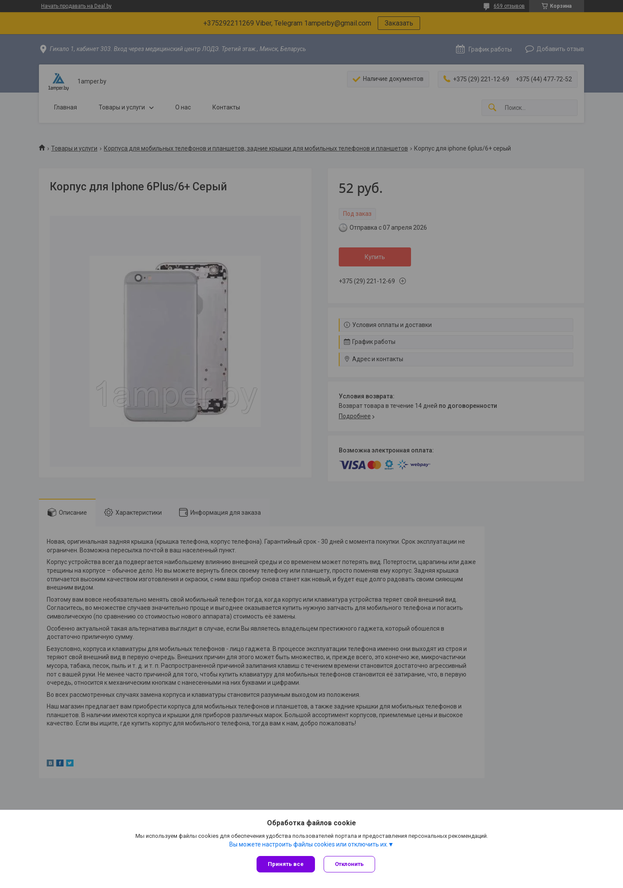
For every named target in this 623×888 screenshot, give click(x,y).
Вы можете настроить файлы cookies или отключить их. (308, 844)
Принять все (286, 864)
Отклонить (349, 864)
